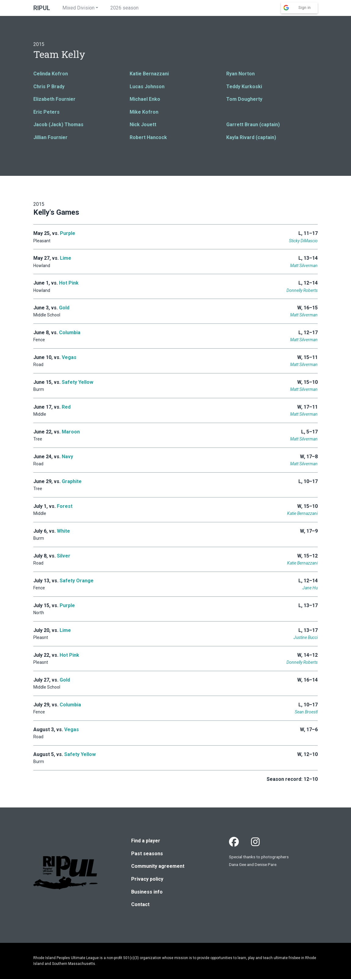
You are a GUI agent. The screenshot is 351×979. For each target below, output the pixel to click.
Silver (63, 556)
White (63, 531)
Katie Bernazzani (149, 74)
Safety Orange (77, 581)
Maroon (71, 432)
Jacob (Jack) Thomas (58, 124)
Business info (147, 892)
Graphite (72, 481)
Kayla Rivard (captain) (251, 137)
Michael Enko (145, 99)
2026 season (124, 8)
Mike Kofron (144, 112)
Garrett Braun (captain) (253, 124)
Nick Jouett (143, 124)
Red (66, 407)
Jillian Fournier (50, 137)
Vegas (69, 357)
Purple (67, 233)
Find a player (145, 841)
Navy (67, 456)
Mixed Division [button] (78, 8)
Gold (64, 308)
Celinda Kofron (50, 74)
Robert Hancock (148, 137)
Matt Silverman (304, 265)
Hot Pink (69, 283)
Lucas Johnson (147, 86)
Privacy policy (147, 879)
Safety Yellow (77, 382)
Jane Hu (310, 587)
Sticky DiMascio (303, 240)
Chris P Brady (49, 86)
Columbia (69, 332)
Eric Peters (46, 112)
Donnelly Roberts (302, 290)
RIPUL (41, 8)
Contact (140, 904)
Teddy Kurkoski (244, 86)
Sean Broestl (306, 711)
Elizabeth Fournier (54, 99)
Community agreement (157, 866)
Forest (64, 506)
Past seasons (147, 853)
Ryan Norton (240, 74)
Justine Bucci (306, 637)
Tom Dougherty (244, 99)
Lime (65, 258)
